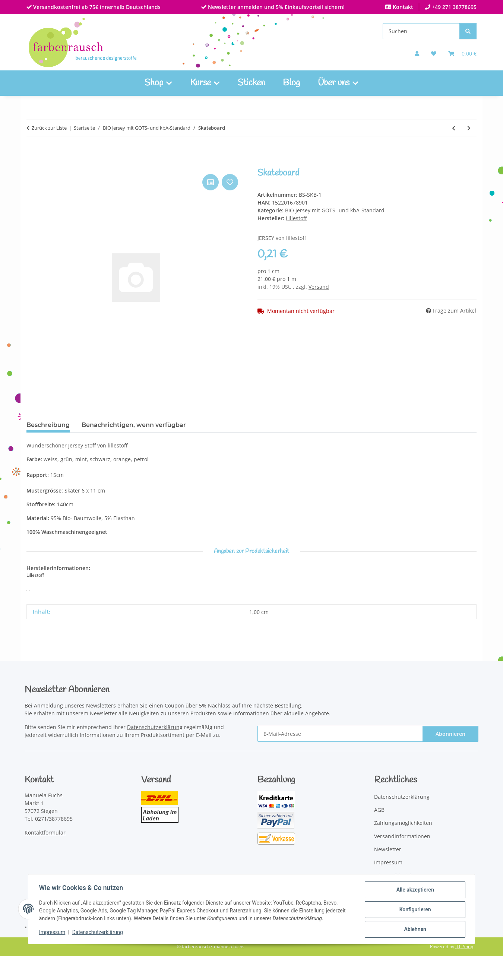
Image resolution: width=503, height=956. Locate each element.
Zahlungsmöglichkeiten (403, 822)
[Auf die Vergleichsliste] (210, 182)
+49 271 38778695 (453, 6)
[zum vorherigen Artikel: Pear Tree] (453, 128)
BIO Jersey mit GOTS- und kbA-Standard (335, 210)
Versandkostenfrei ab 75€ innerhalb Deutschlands (96, 6)
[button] (417, 53)
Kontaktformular (45, 832)
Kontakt (402, 6)
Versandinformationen (402, 836)
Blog (291, 83)
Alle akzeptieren (414, 891)
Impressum (53, 933)
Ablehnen (414, 930)
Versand (319, 286)
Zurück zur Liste (49, 127)
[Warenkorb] (462, 53)
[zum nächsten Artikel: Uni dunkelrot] (469, 128)
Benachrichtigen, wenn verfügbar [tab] (134, 424)
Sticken (251, 83)
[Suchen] (421, 31)
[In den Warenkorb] (32, 164)
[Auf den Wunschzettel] (230, 182)
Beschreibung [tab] (48, 424)
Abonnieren (450, 733)
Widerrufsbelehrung (399, 875)
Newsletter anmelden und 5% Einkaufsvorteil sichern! (275, 6)
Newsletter (387, 849)
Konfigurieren (414, 910)
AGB (379, 809)
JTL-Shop (464, 946)
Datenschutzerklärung (98, 933)
